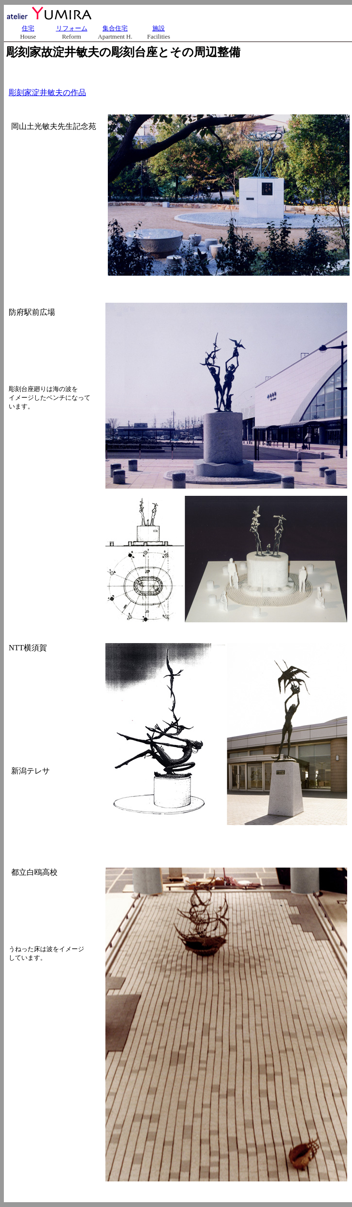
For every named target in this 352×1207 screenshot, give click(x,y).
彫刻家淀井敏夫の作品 (47, 92)
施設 (158, 28)
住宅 (28, 28)
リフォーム (72, 28)
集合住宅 (115, 28)
